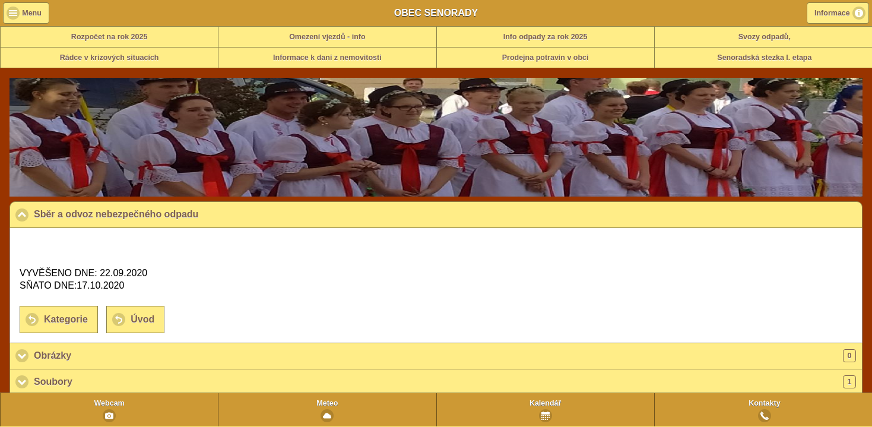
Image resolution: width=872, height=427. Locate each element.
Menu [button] (32, 13)
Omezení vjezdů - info (327, 37)
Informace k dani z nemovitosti (327, 57)
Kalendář (545, 403)
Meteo (327, 403)
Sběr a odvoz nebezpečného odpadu (174, 213)
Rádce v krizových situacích (109, 57)
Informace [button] (832, 13)
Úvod (142, 319)
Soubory (445, 381)
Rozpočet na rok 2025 (109, 37)
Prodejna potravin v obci (545, 57)
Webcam (109, 403)
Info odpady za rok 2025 (545, 37)
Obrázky (445, 355)
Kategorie (66, 319)
